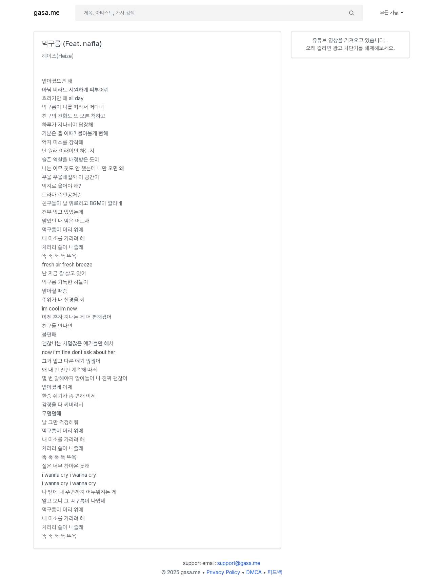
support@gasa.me (238, 563)
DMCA (254, 572)
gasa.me (47, 13)
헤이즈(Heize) (58, 56)
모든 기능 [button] (390, 12)
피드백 (274, 572)
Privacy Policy (223, 572)
